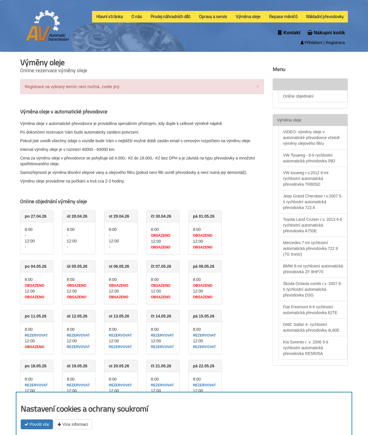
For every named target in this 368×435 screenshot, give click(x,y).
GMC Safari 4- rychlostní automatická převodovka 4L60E (311, 327)
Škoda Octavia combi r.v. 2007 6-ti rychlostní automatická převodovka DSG (312, 289)
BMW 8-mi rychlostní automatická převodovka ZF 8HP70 (313, 269)
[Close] (257, 86)
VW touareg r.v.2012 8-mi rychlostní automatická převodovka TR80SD (306, 178)
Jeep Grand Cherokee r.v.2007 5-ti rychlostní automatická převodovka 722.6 (313, 202)
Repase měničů (283, 16)
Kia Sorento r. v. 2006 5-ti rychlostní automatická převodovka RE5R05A (305, 348)
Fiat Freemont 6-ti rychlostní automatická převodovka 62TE (310, 310)
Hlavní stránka (109, 16)
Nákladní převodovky (325, 16)
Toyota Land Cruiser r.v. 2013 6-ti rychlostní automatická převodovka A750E (312, 225)
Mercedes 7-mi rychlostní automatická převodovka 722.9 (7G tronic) (310, 248)
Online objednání (298, 96)
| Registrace (334, 42)
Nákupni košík (326, 32)
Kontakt (289, 32)
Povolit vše (36, 424)
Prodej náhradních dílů (170, 16)
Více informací (72, 424)
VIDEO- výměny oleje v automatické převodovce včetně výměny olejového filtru (311, 138)
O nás (136, 16)
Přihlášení (312, 42)
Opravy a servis (213, 16)
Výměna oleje (248, 16)
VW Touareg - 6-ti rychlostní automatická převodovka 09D (309, 158)
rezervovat (36, 335)
